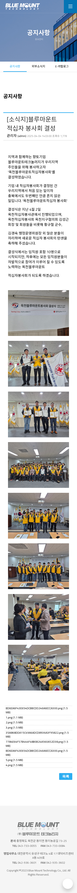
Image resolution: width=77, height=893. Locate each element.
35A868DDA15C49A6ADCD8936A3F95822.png (37, 734)
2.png (14, 722)
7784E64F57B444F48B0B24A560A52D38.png (37, 743)
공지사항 (15, 66)
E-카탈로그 (62, 66)
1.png (14, 717)
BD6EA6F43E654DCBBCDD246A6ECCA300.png (37, 710)
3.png (14, 727)
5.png (14, 760)
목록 (65, 776)
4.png (14, 765)
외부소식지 (38, 66)
